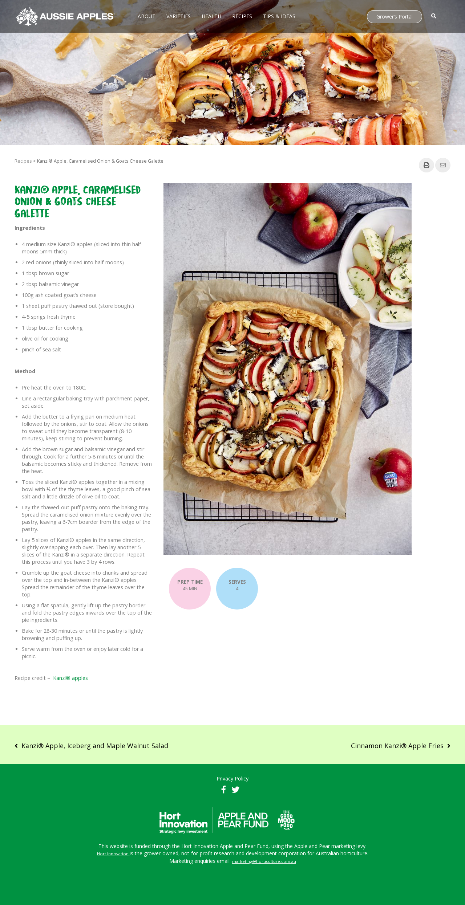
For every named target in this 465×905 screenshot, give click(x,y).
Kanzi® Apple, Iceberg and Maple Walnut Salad (94, 745)
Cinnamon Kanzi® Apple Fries (397, 745)
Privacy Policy (232, 778)
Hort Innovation (113, 853)
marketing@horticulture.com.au (264, 861)
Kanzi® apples (70, 677)
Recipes (23, 161)
